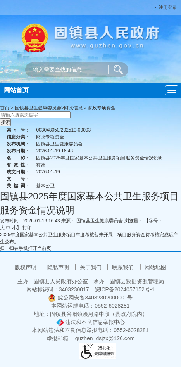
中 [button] (8, 227)
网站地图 (155, 267)
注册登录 (168, 7)
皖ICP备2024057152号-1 (125, 289)
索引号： (18, 130)
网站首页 (16, 90)
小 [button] (14, 227)
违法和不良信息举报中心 (90, 322)
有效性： (18, 165)
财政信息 (73, 108)
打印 (27, 227)
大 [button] (2, 227)
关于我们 (91, 267)
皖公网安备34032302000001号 (90, 297)
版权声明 (26, 267)
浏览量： (133, 220)
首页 (4, 108)
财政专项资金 (101, 108)
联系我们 (123, 267)
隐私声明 (59, 267)
